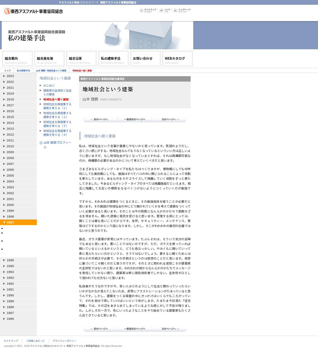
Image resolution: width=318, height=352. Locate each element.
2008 (10, 158)
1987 (10, 313)
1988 (10, 307)
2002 (10, 193)
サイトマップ (11, 340)
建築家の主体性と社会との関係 (57, 92)
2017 (10, 105)
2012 (10, 134)
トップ (7, 70)
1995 (10, 266)
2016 (10, 111)
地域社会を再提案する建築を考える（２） (57, 115)
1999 (10, 210)
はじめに (49, 85)
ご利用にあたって (35, 340)
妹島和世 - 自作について (19, 228)
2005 (10, 175)
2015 (10, 117)
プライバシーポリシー (64, 340)
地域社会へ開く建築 (56, 99)
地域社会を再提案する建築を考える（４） (57, 133)
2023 (10, 76)
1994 (10, 272)
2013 (10, 128)
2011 (10, 140)
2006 (10, 169)
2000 (10, 205)
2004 (10, 181)
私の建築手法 (23, 70)
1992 (10, 283)
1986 (10, 319)
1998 (10, 216)
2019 (10, 93)
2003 (10, 187)
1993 (10, 278)
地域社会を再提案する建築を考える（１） (57, 106)
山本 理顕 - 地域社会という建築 (51, 70)
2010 (10, 146)
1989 (10, 301)
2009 (10, 152)
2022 (10, 82)
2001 (10, 199)
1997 (10, 222)
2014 (10, 123)
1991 (10, 289)
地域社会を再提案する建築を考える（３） (57, 124)
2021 (10, 87)
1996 (10, 260)
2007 (10, 164)
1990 (10, 295)
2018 (10, 99)
